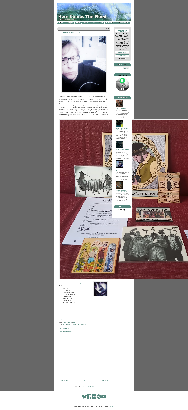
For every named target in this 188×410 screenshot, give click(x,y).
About (101, 23)
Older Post (104, 381)
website (89, 283)
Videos (85, 23)
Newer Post (64, 381)
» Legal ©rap (122, 55)
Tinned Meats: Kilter (121, 108)
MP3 (79, 324)
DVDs (78, 23)
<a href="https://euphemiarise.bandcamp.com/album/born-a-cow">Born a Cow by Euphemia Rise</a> (83, 311)
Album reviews (66, 324)
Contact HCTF (123, 23)
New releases (84, 324)
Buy (80, 283)
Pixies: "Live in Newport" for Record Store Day (122, 129)
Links (93, 23)
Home (84, 381)
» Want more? (122, 52)
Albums (61, 23)
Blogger (112, 406)
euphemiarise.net (64, 319)
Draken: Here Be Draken (122, 149)
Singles (70, 23)
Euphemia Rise (73, 324)
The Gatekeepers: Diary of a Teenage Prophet (122, 190)
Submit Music (110, 23)
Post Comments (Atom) (87, 386)
